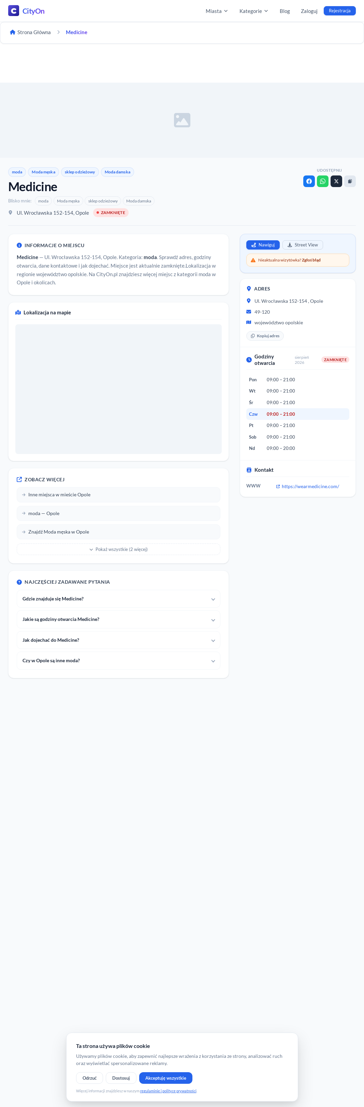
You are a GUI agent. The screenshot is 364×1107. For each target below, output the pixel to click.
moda (17, 171)
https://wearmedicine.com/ (307, 486)
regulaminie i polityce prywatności (168, 1091)
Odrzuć (90, 1078)
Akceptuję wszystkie (165, 1078)
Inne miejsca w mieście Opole (56, 494)
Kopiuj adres (265, 335)
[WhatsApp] (323, 181)
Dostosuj (121, 1078)
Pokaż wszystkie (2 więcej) (118, 549)
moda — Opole (40, 513)
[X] (336, 181)
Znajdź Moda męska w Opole (55, 532)
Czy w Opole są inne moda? (51, 660)
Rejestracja (340, 10)
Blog (285, 11)
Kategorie (254, 11)
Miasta (217, 11)
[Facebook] (309, 181)
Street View (303, 244)
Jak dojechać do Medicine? (51, 640)
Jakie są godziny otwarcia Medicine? (61, 619)
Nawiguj (263, 244)
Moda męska (43, 171)
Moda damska (117, 171)
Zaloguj (309, 11)
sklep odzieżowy (80, 171)
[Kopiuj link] (350, 181)
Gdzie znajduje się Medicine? (53, 598)
